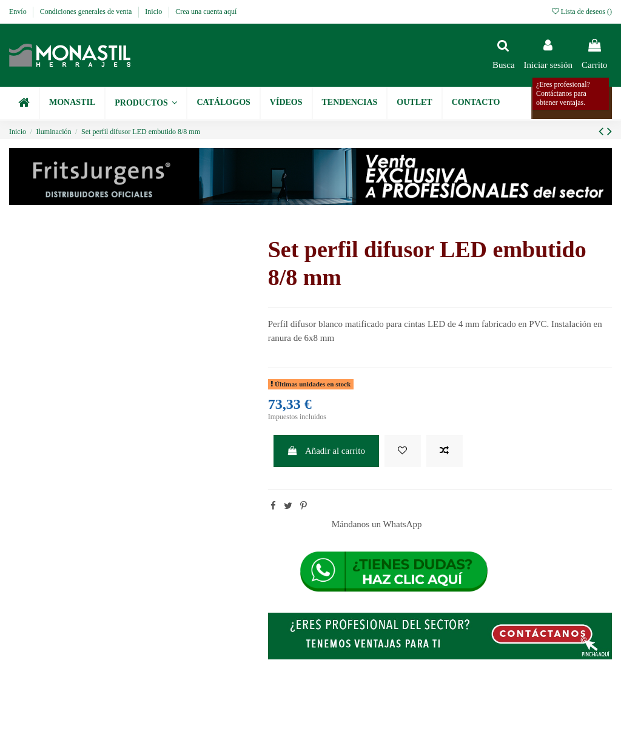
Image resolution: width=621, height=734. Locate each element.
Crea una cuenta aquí (206, 11)
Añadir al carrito (326, 451)
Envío (19, 11)
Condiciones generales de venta (87, 11)
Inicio (154, 11)
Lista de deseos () (582, 11)
